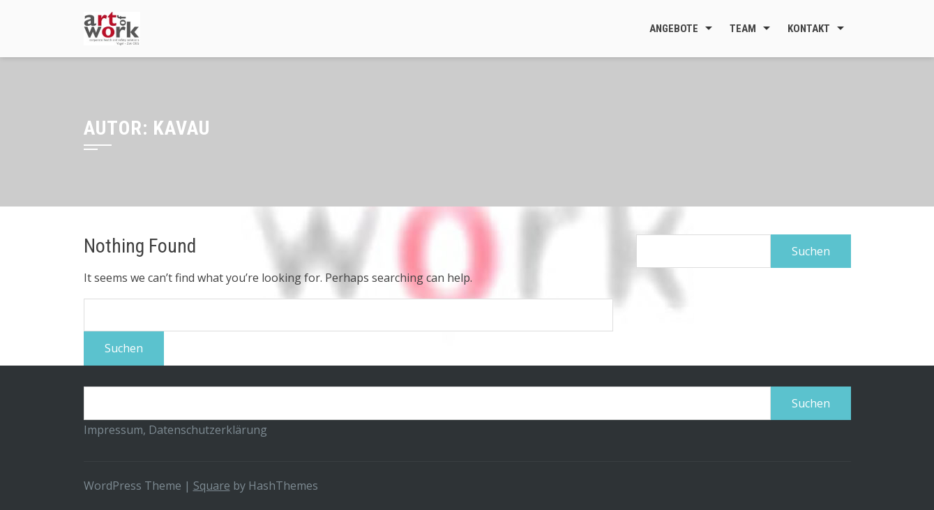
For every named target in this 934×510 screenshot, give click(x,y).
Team (743, 28)
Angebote (673, 28)
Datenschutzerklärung (208, 429)
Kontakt (809, 28)
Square (211, 485)
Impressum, (116, 429)
